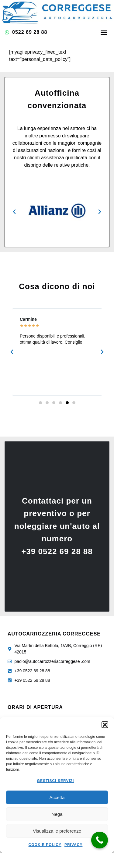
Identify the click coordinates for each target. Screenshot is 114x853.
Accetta (56, 797)
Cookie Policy (45, 845)
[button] (105, 725)
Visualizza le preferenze (57, 831)
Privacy (73, 845)
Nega (57, 814)
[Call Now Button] (99, 840)
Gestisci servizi (55, 781)
